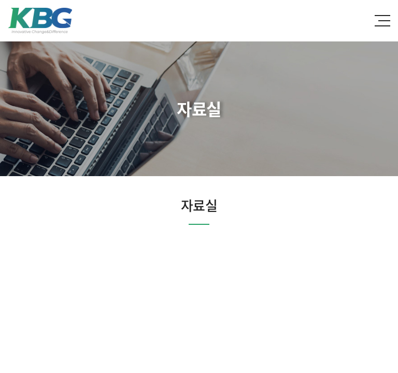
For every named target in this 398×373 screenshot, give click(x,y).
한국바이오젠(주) (40, 21)
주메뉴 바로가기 (0, 0)
